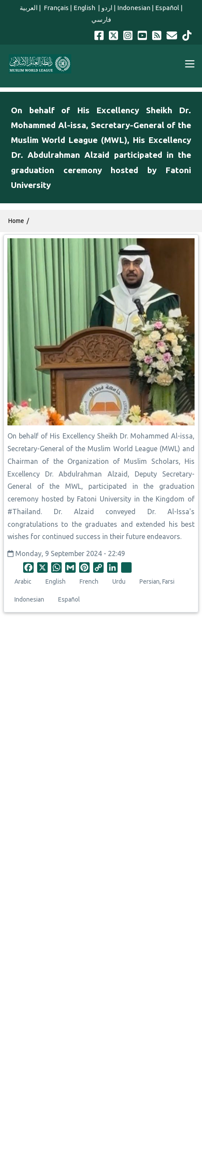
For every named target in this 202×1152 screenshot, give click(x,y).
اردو (106, 7)
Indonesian (133, 7)
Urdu (118, 581)
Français (55, 7)
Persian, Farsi (156, 581)
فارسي (101, 19)
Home (16, 220)
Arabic (22, 581)
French (89, 581)
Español (167, 7)
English (85, 7)
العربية (29, 7)
